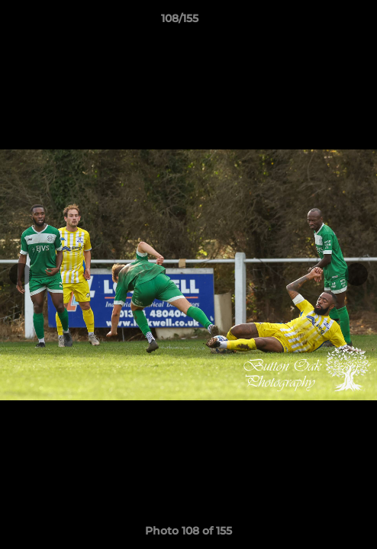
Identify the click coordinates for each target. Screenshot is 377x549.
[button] (322, 22)
